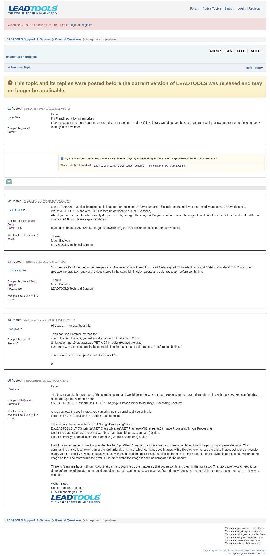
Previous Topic (20, 67)
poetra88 (14, 328)
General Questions (68, 39)
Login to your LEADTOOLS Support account (119, 165)
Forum (195, 8)
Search (229, 8)
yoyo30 (13, 117)
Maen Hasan (16, 209)
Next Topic (253, 67)
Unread (257, 50)
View (229, 50)
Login (242, 8)
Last (241, 50)
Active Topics (212, 8)
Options (216, 50)
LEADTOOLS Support (20, 39)
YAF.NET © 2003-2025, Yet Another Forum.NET (245, 551)
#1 (9, 108)
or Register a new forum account (166, 165)
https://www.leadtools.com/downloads (195, 158)
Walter (13, 389)
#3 (9, 261)
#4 (9, 320)
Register (255, 8)
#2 (9, 201)
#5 (9, 380)
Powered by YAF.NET (213, 551)
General (44, 39)
